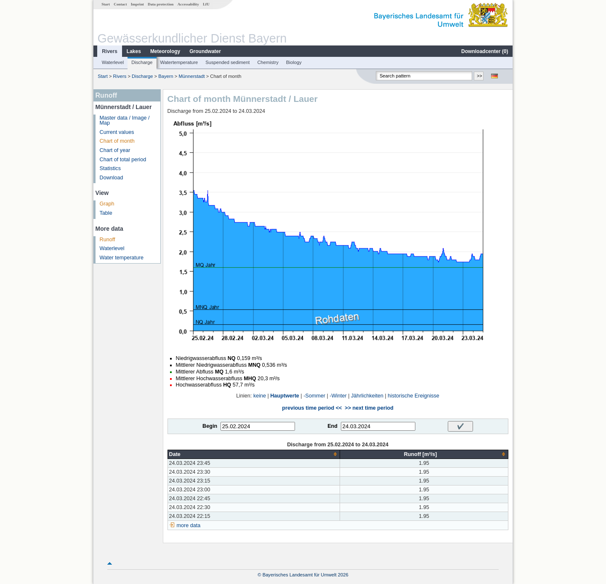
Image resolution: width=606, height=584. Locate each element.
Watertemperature (179, 62)
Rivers (109, 51)
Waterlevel (113, 62)
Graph (107, 204)
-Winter (338, 396)
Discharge (141, 62)
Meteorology (165, 51)
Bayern (165, 76)
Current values (117, 132)
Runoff (107, 240)
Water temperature (122, 258)
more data (189, 525)
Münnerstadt (191, 76)
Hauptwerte (284, 396)
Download (111, 178)
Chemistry (267, 62)
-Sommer (314, 396)
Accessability (188, 4)
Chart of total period (123, 160)
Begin (209, 426)
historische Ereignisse (413, 396)
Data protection (160, 4)
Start (105, 4)
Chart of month (117, 141)
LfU (206, 4)
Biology (294, 62)
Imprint (137, 4)
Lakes (134, 51)
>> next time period (369, 408)
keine (259, 396)
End (332, 426)
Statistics (110, 168)
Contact (120, 4)
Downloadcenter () (484, 51)
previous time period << (312, 408)
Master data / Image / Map (125, 120)
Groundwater (205, 51)
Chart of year (115, 150)
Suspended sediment (227, 62)
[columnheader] (253, 454)
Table (106, 213)
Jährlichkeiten (367, 396)
